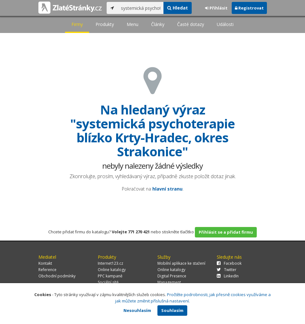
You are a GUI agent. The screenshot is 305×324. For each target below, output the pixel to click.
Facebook (229, 263)
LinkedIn (228, 276)
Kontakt (45, 263)
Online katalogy (112, 269)
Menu (132, 24)
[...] (140, 8)
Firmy (77, 24)
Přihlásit (216, 8)
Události (225, 24)
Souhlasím (172, 310)
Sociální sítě (108, 282)
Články (157, 24)
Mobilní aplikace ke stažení (181, 263)
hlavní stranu (167, 189)
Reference (47, 269)
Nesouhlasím (137, 310)
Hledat (177, 8)
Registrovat (249, 8)
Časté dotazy (190, 24)
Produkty (105, 24)
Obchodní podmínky (57, 276)
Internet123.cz (110, 263)
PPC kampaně (110, 276)
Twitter (226, 269)
